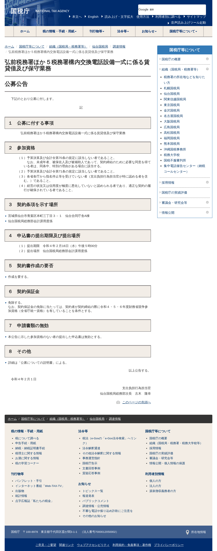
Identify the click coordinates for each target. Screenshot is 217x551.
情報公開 (168, 212)
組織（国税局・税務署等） (68, 46)
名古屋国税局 (173, 116)
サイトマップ (196, 16)
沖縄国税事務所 (175, 149)
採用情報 (168, 182)
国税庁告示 (89, 463)
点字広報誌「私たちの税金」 (34, 501)
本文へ (77, 16)
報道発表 (88, 495)
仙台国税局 (100, 46)
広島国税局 (172, 127)
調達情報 (119, 46)
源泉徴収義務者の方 (162, 491)
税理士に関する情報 (28, 453)
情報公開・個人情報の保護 (167, 463)
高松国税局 (172, 132)
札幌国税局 (172, 88)
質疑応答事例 (91, 473)
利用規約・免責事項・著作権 (132, 545)
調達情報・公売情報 (95, 506)
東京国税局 (172, 105)
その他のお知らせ (94, 516)
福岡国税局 (172, 138)
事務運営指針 (91, 458)
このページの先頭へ (136, 402)
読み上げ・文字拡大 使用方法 (127, 16)
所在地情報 (196, 532)
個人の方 (155, 480)
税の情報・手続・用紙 (27, 431)
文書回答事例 (91, 468)
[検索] (167, 9)
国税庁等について (32, 46)
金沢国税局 (172, 110)
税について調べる (27, 438)
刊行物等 (17, 474)
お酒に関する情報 (27, 458)
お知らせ (84, 484)
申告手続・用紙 (25, 443)
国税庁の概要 (171, 59)
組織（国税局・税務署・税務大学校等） (176, 443)
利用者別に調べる (168, 16)
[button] (59, 31)
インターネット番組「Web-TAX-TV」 (40, 486)
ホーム (25, 31)
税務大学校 (172, 155)
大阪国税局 (172, 121)
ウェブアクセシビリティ (93, 545)
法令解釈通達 (91, 448)
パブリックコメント (95, 501)
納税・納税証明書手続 (30, 448)
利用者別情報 (154, 474)
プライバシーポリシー (169, 545)
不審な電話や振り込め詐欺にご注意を (107, 510)
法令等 (83, 431)
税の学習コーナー (27, 463)
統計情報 (21, 495)
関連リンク (66, 545)
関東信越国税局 (175, 99)
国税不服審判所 (175, 160)
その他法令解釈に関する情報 (101, 453)
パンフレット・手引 (28, 480)
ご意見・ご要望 (45, 545)
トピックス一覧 (92, 491)
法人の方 (155, 486)
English (93, 16)
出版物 (19, 491)
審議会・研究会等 (174, 202)
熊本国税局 (172, 143)
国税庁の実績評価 (174, 192)
